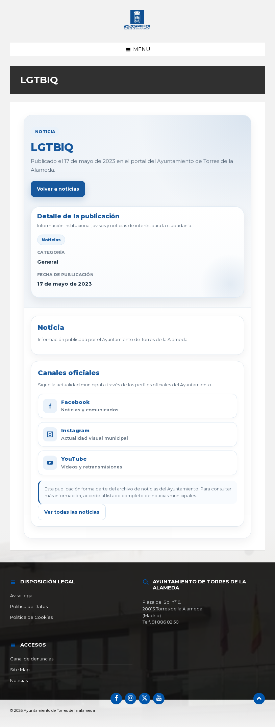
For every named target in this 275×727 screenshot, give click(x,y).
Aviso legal (21, 595)
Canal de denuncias (31, 658)
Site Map (20, 669)
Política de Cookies (31, 617)
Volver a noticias (58, 189)
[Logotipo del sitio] (137, 29)
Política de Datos (29, 606)
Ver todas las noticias (71, 512)
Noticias (19, 680)
